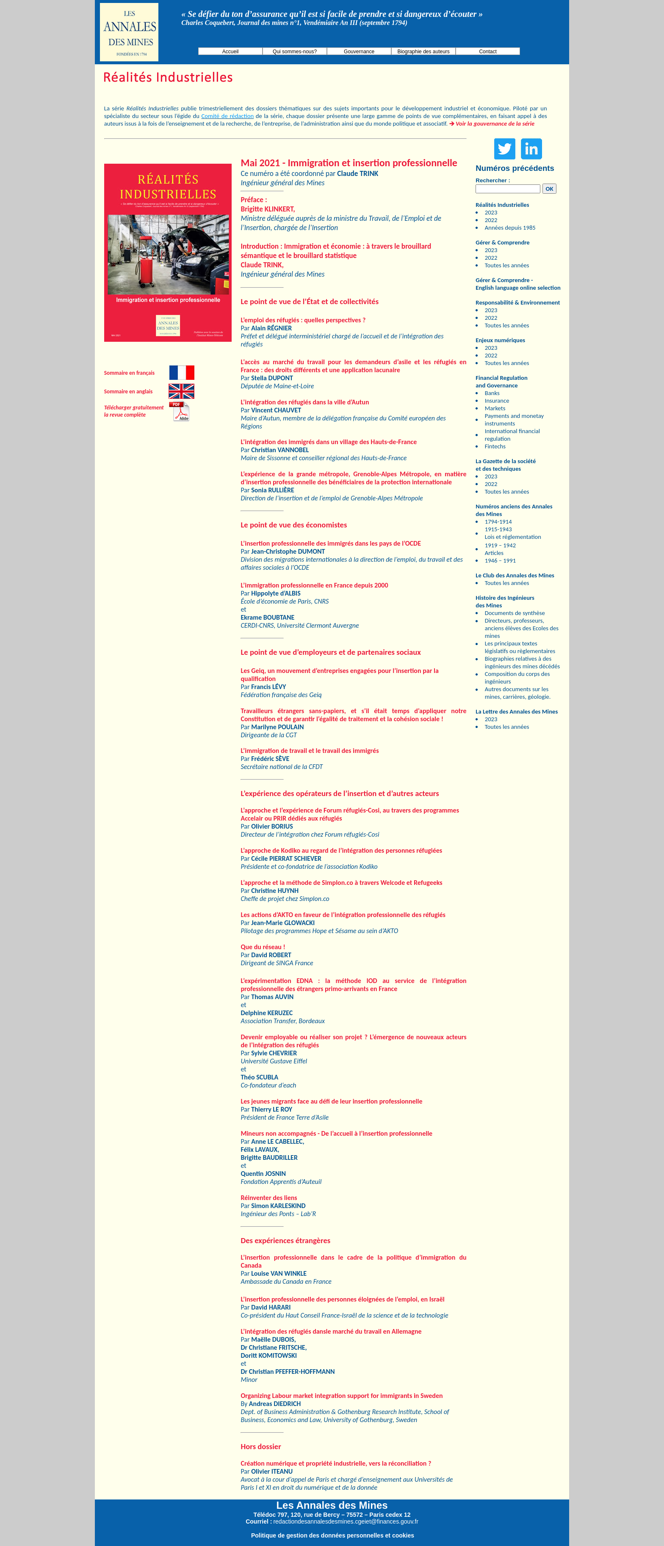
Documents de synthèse (515, 613)
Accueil (230, 52)
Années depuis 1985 (510, 227)
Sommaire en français (129, 372)
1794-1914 (498, 521)
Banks (492, 393)
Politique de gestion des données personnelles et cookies (332, 1535)
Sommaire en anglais (128, 391)
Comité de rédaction (228, 116)
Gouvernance (359, 52)
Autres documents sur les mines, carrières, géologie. (518, 692)
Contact (487, 52)
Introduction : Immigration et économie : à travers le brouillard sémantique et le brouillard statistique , (336, 255)
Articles (494, 553)
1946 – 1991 (500, 560)
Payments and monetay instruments (514, 419)
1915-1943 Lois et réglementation (513, 533)
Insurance (497, 400)
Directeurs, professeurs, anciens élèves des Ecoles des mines (522, 628)
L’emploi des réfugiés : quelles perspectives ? (303, 320)
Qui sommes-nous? (295, 52)
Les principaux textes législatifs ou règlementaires (520, 647)
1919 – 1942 (500, 545)
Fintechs (495, 446)
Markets (495, 408)
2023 (491, 212)
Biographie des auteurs (423, 52)
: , (268, 204)
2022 (491, 220)
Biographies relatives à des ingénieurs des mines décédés (522, 662)
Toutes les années (507, 265)
